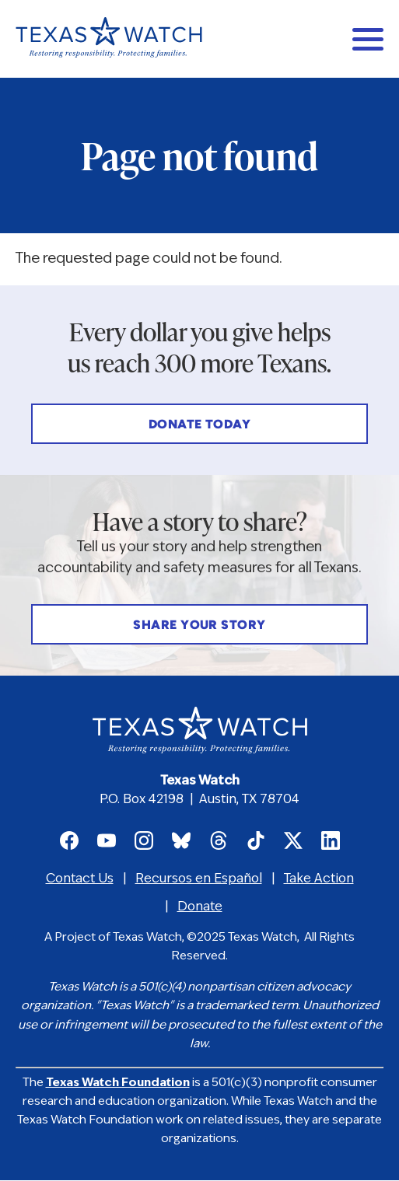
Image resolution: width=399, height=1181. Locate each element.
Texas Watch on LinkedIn (330, 840)
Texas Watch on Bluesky (181, 840)
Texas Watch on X (293, 840)
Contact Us (80, 879)
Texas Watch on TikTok (256, 840)
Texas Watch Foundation (118, 1083)
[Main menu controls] (368, 39)
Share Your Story (199, 626)
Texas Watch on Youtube (106, 840)
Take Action (319, 879)
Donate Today (200, 425)
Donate (199, 907)
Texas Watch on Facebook (69, 840)
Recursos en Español (198, 879)
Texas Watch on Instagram (144, 840)
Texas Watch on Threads (218, 840)
